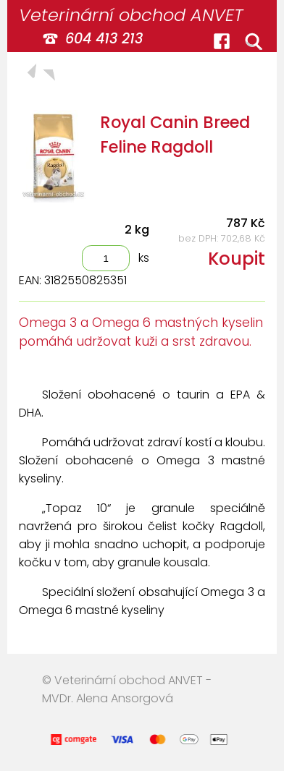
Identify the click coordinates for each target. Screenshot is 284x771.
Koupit (236, 259)
